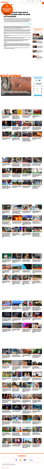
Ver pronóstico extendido (37, 95)
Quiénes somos (4, 466)
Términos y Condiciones (5, 467)
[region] (22, 7)
